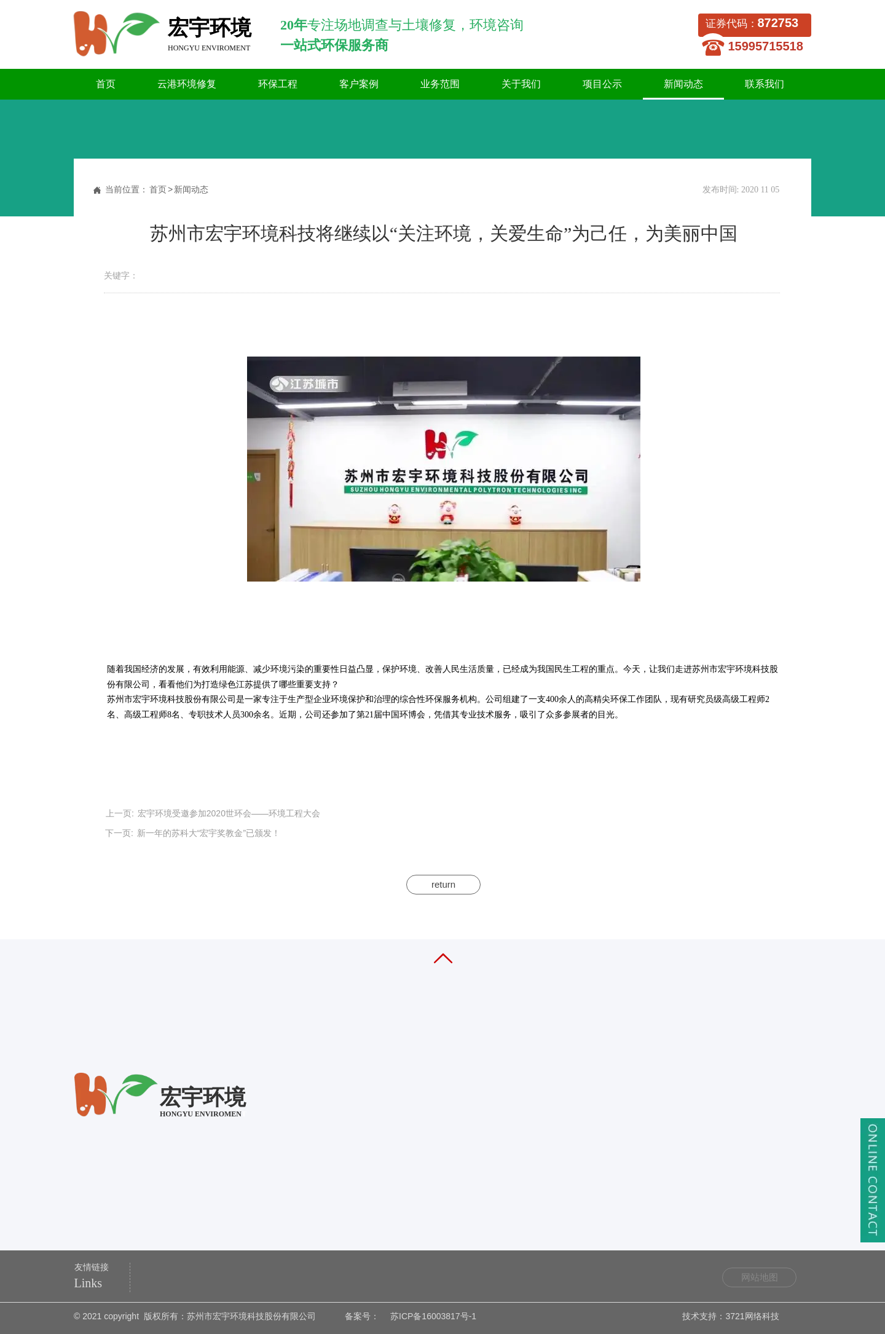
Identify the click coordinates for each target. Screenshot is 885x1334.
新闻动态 (191, 189)
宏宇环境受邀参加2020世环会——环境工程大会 (229, 813)
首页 (158, 189)
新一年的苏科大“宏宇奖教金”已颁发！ (208, 833)
